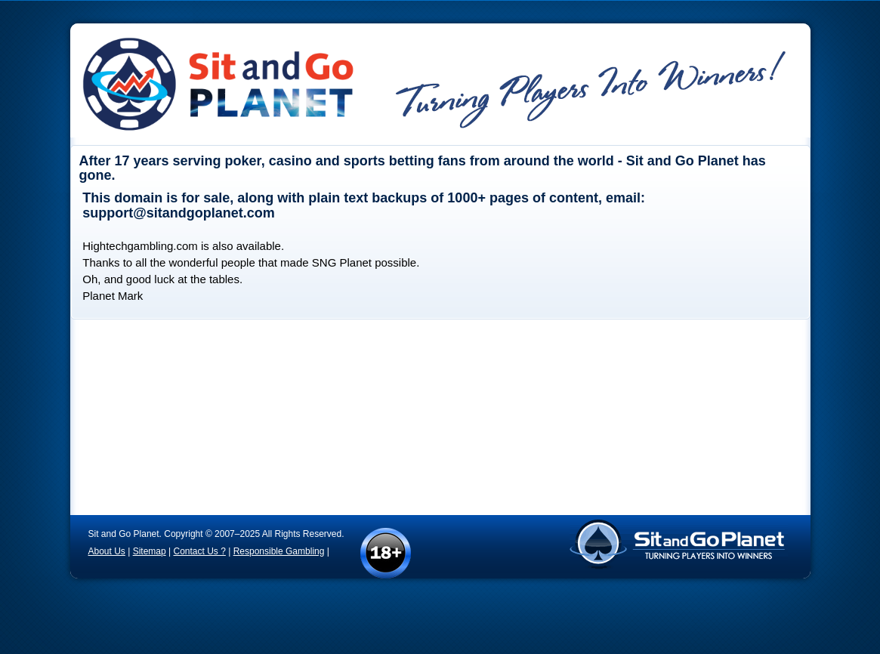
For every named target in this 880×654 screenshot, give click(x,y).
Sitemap (149, 551)
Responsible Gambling (279, 551)
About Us (106, 551)
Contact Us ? (199, 551)
